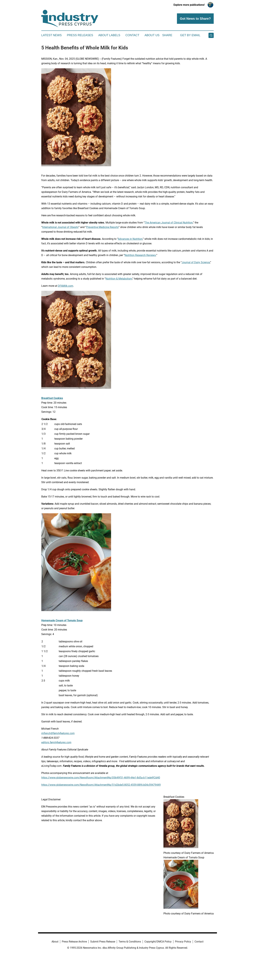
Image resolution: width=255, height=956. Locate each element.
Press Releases (80, 35)
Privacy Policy (183, 941)
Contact (132, 35)
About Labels (109, 35)
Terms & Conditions (130, 941)
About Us (152, 35)
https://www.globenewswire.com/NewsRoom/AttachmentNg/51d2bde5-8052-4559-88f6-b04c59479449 (101, 784)
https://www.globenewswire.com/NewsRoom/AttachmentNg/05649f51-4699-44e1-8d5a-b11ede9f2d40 (100, 777)
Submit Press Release (102, 941)
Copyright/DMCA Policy (158, 941)
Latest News (51, 35)
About (55, 941)
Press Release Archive (74, 941)
